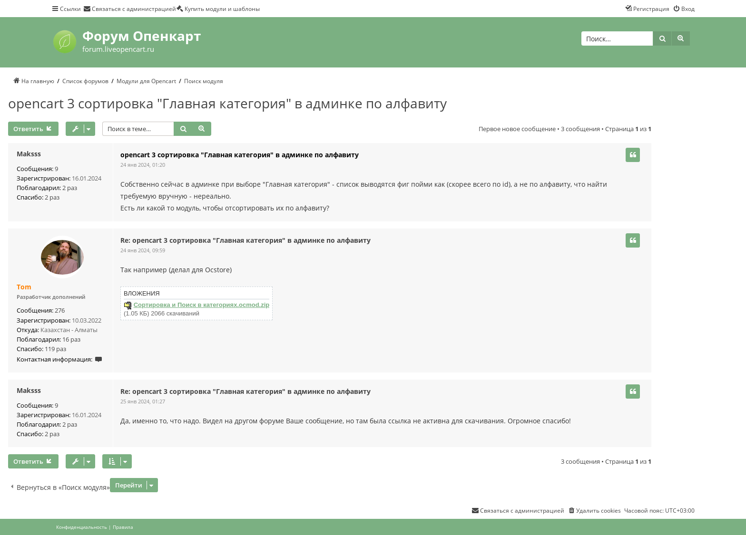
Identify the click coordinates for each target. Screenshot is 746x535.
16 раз (71, 339)
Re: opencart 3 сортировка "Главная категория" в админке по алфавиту (245, 240)
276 (60, 310)
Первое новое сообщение (517, 129)
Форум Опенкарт (141, 36)
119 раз (55, 349)
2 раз (69, 187)
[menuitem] (129, 8)
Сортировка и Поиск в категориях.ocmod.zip (202, 304)
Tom (24, 287)
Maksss (29, 154)
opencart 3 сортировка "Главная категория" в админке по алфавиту (227, 103)
